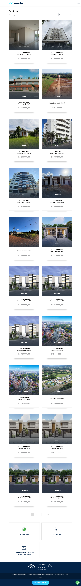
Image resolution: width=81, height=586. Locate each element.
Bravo (40, 577)
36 (48, 514)
